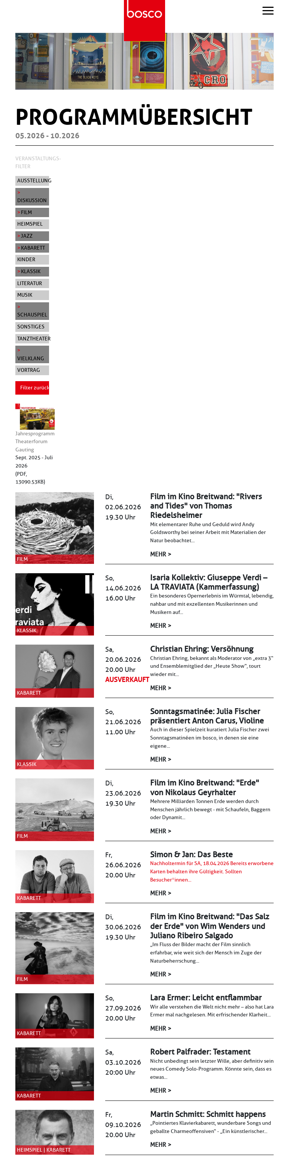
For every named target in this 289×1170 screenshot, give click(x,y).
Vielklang (30, 358)
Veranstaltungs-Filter (38, 162)
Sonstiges (31, 326)
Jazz (27, 235)
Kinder (26, 259)
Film (26, 212)
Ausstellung (33, 180)
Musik (24, 294)
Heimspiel (30, 223)
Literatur (29, 283)
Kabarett (33, 247)
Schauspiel (32, 314)
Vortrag (28, 370)
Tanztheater (33, 338)
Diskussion (32, 200)
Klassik (30, 271)
